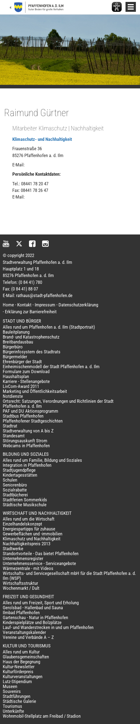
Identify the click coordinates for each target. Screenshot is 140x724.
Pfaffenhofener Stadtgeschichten (33, 420)
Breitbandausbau (18, 341)
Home (8, 305)
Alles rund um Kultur (21, 651)
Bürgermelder (15, 356)
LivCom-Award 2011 (21, 386)
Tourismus (12, 706)
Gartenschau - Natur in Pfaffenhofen (35, 617)
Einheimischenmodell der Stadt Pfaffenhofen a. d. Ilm (51, 366)
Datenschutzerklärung (78, 305)
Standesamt (14, 435)
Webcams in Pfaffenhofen (26, 445)
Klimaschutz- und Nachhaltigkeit (42, 139)
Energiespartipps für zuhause (29, 528)
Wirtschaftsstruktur (20, 583)
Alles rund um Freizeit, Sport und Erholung (41, 602)
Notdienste (13, 396)
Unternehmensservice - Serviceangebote (39, 563)
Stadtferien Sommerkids (25, 499)
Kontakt (24, 305)
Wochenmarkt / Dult (21, 588)
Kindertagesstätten (20, 475)
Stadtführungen (16, 696)
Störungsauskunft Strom (25, 440)
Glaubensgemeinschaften (26, 656)
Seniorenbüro (15, 484)
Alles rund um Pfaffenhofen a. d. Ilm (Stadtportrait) (49, 327)
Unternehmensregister (23, 558)
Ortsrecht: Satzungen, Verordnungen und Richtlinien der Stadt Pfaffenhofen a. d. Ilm (58, 404)
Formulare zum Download (26, 371)
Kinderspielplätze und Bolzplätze (32, 622)
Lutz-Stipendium (17, 681)
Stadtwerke (13, 548)
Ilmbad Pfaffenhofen (21, 612)
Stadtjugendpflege (19, 470)
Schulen (10, 479)
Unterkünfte (13, 711)
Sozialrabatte (15, 489)
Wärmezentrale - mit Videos (28, 568)
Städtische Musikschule (24, 504)
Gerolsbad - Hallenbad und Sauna (33, 607)
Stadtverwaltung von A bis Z (28, 430)
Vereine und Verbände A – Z (28, 637)
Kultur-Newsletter (18, 666)
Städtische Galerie (19, 701)
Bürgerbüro (13, 346)
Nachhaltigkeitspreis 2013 (26, 543)
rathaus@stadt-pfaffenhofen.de (44, 295)
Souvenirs (12, 691)
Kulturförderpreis (18, 671)
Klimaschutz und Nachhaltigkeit (31, 538)
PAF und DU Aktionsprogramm (30, 411)
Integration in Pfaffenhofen (27, 465)
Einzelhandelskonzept (22, 523)
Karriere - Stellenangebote (26, 381)
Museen (10, 686)
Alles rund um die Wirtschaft (28, 518)
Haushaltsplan (16, 376)
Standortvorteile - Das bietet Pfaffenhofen (40, 553)
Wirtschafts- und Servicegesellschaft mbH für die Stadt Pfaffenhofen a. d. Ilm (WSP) (69, 576)
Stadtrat (10, 425)
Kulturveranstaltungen (22, 676)
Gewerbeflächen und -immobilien (32, 533)
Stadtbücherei (15, 494)
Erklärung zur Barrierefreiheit (31, 311)
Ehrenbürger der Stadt (22, 361)
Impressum (45, 305)
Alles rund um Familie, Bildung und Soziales (42, 460)
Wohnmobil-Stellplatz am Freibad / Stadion (42, 716)
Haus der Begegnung (21, 661)
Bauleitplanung (16, 331)
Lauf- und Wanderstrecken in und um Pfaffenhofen (48, 627)
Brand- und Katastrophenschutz (31, 336)
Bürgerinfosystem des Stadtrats (31, 351)
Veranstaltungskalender (24, 632)
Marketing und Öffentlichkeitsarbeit (35, 391)
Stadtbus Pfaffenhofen (23, 415)
